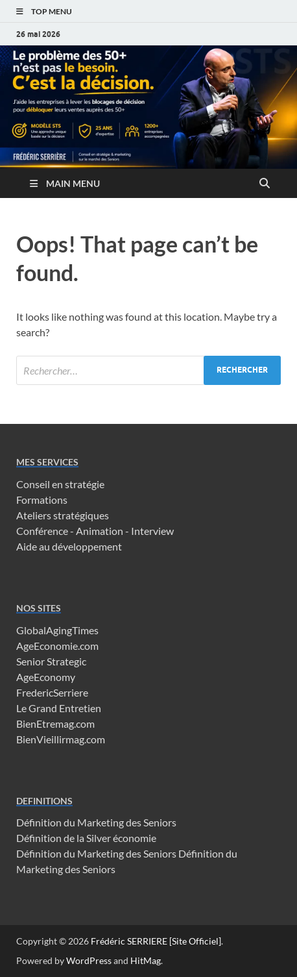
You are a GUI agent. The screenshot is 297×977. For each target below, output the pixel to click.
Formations (41, 499)
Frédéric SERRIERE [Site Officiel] (156, 940)
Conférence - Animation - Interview (95, 531)
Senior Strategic (51, 661)
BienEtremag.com (55, 723)
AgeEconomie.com (57, 645)
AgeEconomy (45, 677)
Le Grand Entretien (58, 708)
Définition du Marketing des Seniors (96, 822)
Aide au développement (69, 546)
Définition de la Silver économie (86, 838)
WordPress (89, 960)
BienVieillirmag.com (60, 739)
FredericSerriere (52, 692)
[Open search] (264, 184)
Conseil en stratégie (60, 484)
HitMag (145, 960)
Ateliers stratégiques (62, 515)
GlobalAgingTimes (57, 630)
